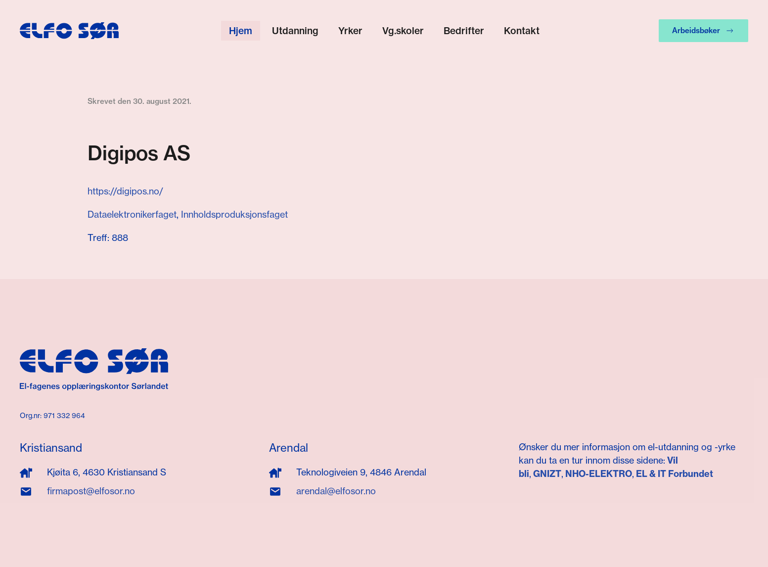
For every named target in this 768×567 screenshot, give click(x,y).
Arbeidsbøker (703, 31)
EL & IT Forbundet (673, 473)
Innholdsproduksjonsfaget (234, 214)
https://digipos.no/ (125, 191)
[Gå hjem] (69, 30)
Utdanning (295, 31)
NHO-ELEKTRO (598, 473)
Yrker (350, 31)
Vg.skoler (403, 31)
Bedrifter (464, 31)
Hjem (240, 31)
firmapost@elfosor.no (91, 490)
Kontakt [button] (522, 31)
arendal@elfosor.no (336, 490)
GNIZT (547, 473)
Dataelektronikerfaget (132, 214)
